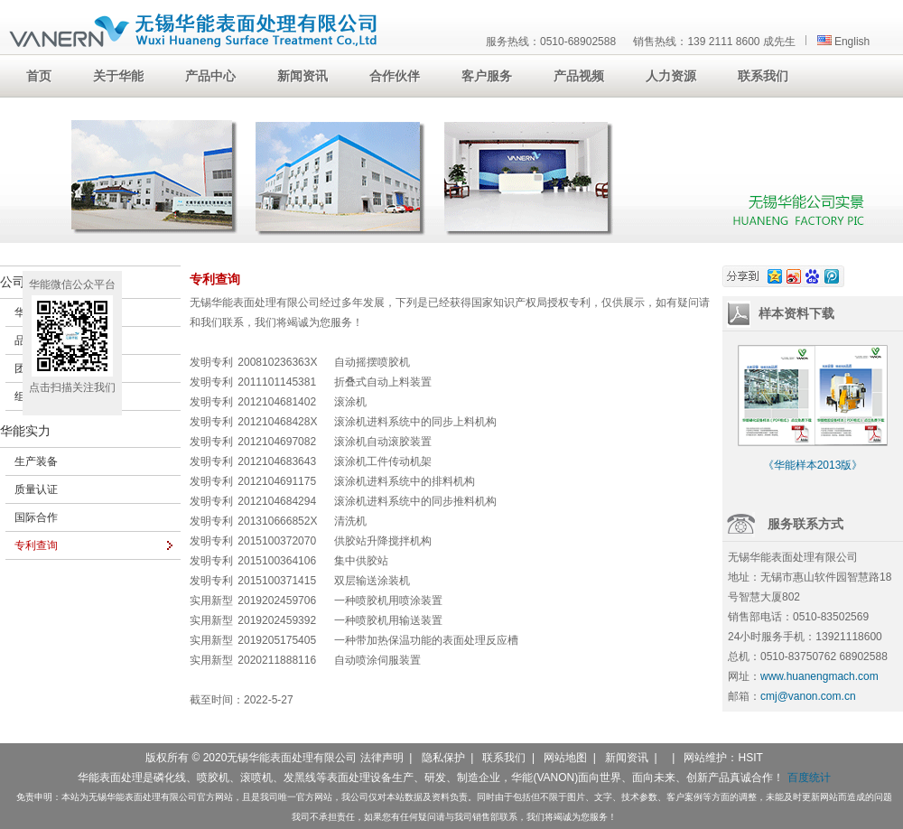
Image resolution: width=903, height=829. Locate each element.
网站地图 (565, 757)
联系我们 (504, 757)
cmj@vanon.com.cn (808, 696)
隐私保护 (443, 757)
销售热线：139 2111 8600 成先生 (714, 41)
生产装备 (36, 461)
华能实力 (25, 431)
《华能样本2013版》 (813, 465)
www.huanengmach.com (819, 676)
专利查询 (36, 545)
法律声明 (382, 757)
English (843, 41)
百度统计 (809, 777)
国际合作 (36, 517)
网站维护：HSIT (723, 757)
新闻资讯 (626, 757)
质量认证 (36, 489)
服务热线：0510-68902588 (551, 41)
